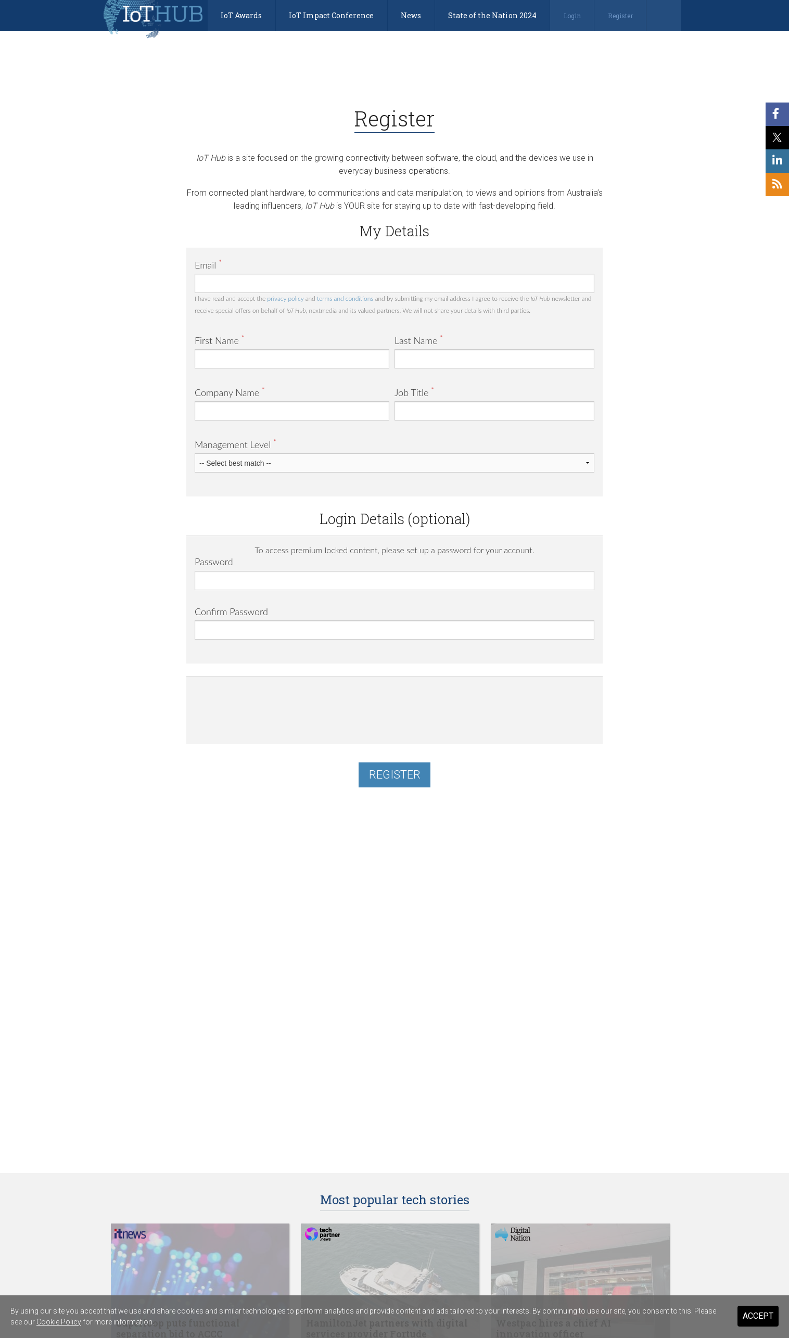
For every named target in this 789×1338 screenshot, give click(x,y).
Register (620, 15)
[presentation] (274, 705)
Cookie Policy (58, 1322)
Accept (758, 1316)
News (411, 15)
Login (572, 15)
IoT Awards (241, 15)
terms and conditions (345, 298)
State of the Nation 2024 (492, 15)
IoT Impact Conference (331, 15)
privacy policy (286, 298)
